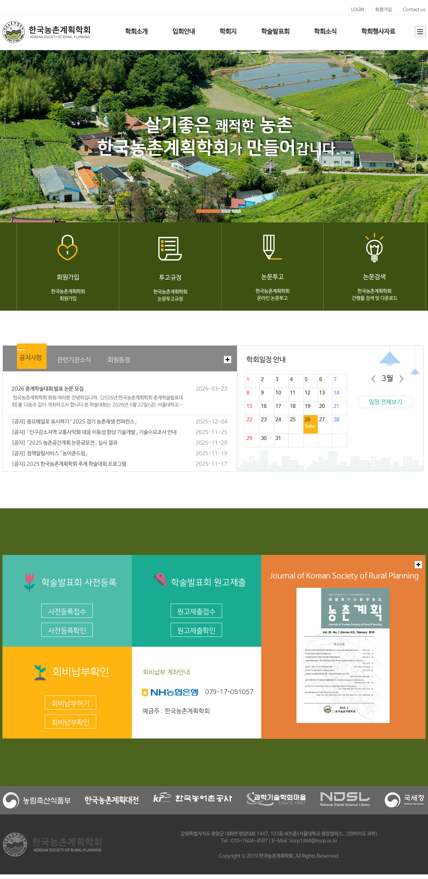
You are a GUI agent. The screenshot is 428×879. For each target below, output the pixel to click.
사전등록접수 (67, 612)
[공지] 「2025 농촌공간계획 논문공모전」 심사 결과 (64, 443)
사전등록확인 (67, 631)
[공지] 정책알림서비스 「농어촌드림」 (50, 453)
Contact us (414, 9)
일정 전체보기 (385, 402)
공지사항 (30, 357)
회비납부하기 (70, 703)
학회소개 (136, 31)
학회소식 (325, 31)
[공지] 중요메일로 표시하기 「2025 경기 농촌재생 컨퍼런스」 (74, 422)
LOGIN (357, 9)
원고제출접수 (196, 612)
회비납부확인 (70, 722)
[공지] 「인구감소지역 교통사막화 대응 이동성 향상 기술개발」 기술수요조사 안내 (94, 432)
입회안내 (183, 31)
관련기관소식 (74, 360)
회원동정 (119, 360)
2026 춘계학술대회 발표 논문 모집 (48, 389)
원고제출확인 (196, 631)
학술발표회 (275, 31)
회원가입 (383, 9)
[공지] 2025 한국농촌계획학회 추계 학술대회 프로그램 (69, 464)
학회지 (228, 31)
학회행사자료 (378, 31)
